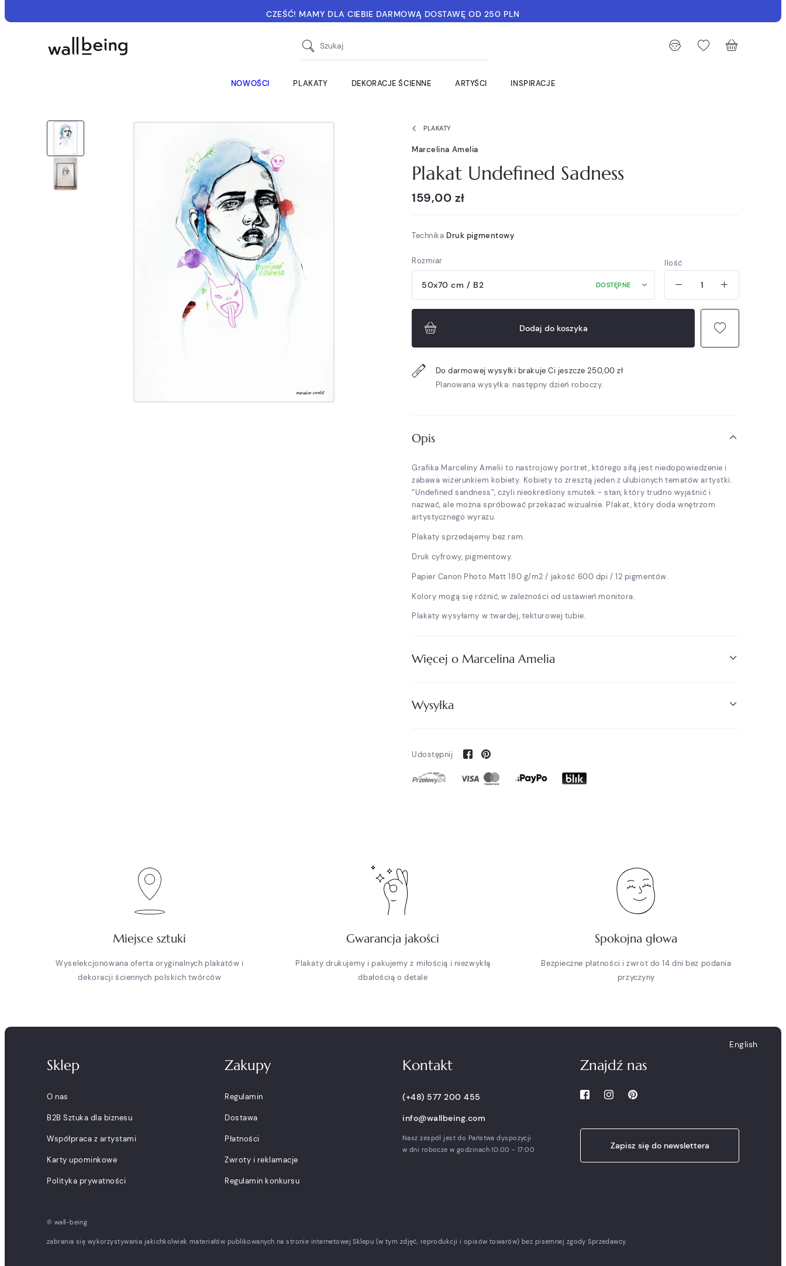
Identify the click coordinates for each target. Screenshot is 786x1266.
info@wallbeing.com (443, 1118)
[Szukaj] (311, 46)
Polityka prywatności (86, 1181)
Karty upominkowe (82, 1160)
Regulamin (244, 1097)
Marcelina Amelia (445, 149)
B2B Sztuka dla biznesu (89, 1118)
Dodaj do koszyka (505, 328)
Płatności (242, 1139)
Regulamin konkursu (262, 1181)
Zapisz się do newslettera (660, 1145)
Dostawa (241, 1118)
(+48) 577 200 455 (441, 1097)
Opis (575, 438)
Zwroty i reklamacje (261, 1160)
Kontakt (427, 1065)
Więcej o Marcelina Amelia (575, 658)
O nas (57, 1097)
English (743, 1044)
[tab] (575, 438)
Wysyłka (575, 705)
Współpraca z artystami (91, 1139)
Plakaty (429, 129)
